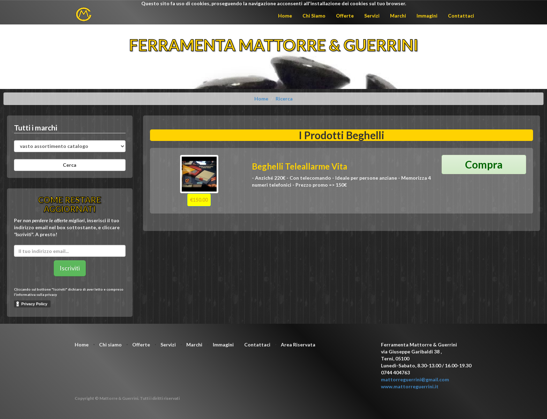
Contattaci (461, 15)
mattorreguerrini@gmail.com (415, 379)
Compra (484, 164)
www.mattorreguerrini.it (410, 386)
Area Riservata (298, 344)
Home (285, 15)
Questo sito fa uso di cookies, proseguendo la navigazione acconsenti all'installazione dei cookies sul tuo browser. (273, 3)
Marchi (398, 15)
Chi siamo (110, 344)
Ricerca (284, 99)
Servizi (372, 15)
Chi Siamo (313, 15)
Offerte (345, 15)
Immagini (427, 15)
